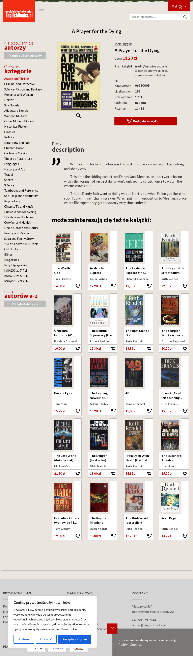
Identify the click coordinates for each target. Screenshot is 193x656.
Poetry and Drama (16, 233)
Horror (9, 100)
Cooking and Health (17, 222)
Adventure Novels (16, 110)
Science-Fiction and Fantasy (23, 89)
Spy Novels (11, 105)
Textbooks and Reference (21, 190)
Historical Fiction (16, 126)
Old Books (11, 249)
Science (9, 185)
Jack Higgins (123, 44)
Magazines (11, 260)
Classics (9, 132)
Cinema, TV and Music (18, 206)
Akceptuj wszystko (75, 639)
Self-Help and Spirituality (21, 196)
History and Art (14, 169)
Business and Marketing (20, 212)
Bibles (8, 254)
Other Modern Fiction (19, 121)
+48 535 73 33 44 (144, 620)
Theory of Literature (18, 158)
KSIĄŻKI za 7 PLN (16, 270)
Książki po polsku (15, 265)
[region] (52, 622)
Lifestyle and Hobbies (18, 217)
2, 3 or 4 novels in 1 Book (21, 244)
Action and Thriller (16, 78)
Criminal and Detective (19, 84)
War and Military (15, 116)
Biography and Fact (17, 142)
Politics (9, 137)
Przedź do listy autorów (25, 55)
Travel (8, 174)
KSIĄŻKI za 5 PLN (16, 276)
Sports (8, 180)
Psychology (12, 201)
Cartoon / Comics (16, 153)
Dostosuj (23, 639)
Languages (11, 164)
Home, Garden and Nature (21, 228)
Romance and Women (18, 94)
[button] (66, 286)
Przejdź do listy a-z (25, 304)
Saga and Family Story (19, 238)
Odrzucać (46, 639)
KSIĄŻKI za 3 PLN (16, 281)
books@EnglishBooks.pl (149, 625)
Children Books (14, 148)
